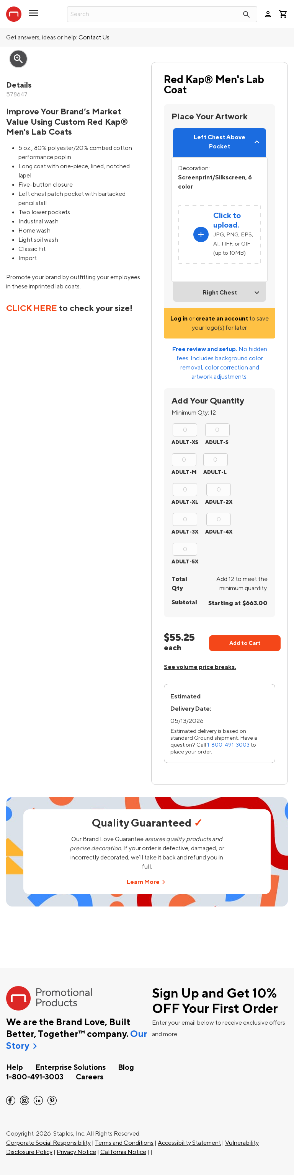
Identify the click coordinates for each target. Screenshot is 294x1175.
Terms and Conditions (124, 1142)
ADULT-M (184, 472)
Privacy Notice (76, 1152)
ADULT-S (217, 442)
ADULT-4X (218, 532)
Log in (179, 318)
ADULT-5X (185, 562)
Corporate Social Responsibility (48, 1142)
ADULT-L (215, 472)
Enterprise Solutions (70, 1067)
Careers (89, 1077)
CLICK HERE (31, 308)
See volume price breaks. (200, 667)
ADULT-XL (185, 502)
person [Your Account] (268, 14)
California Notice (123, 1152)
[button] (33, 16)
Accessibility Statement (189, 1142)
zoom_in (18, 59)
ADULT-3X (185, 532)
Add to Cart (245, 643)
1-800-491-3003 (228, 745)
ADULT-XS (185, 442)
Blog (126, 1067)
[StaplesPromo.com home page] (13, 14)
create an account (222, 318)
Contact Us (93, 37)
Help (14, 1067)
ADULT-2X (218, 502)
